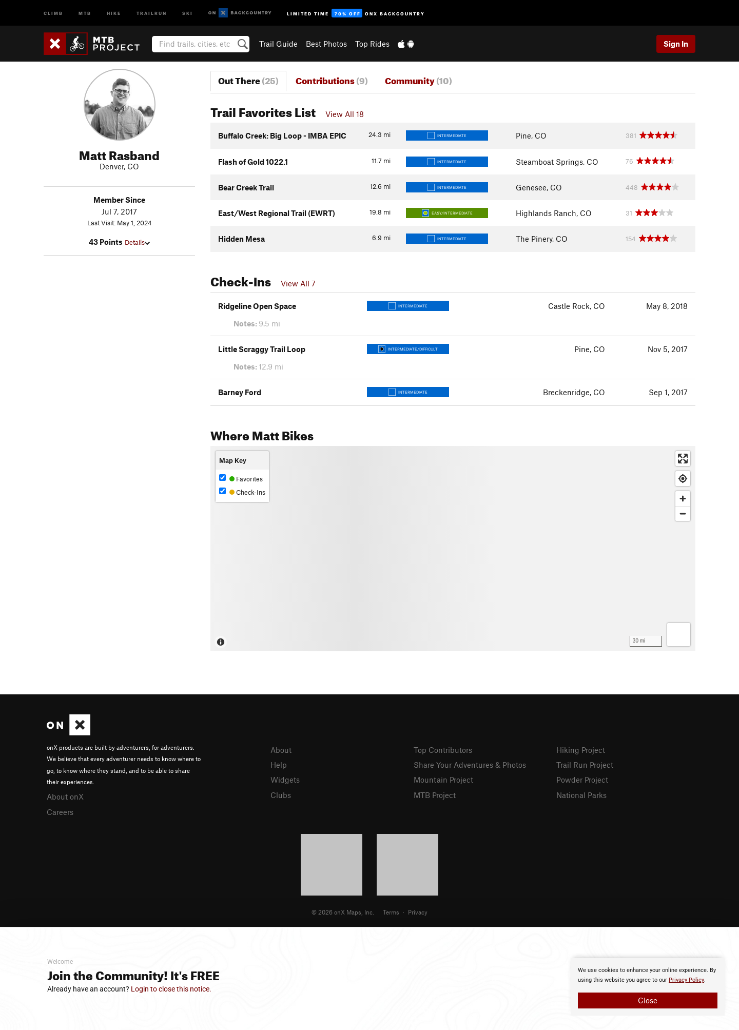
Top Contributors (443, 749)
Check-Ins (242, 492)
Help (278, 764)
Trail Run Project (584, 764)
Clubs (280, 795)
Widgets (285, 779)
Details (137, 242)
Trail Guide (278, 43)
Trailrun (152, 12)
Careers (60, 812)
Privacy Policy (686, 980)
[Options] (678, 634)
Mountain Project (443, 779)
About (280, 749)
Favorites (241, 478)
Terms (391, 912)
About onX (65, 796)
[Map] (452, 548)
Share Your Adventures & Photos (470, 764)
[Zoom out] (682, 513)
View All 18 (344, 114)
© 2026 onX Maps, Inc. (343, 912)
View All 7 (298, 283)
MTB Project (435, 795)
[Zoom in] (682, 498)
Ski (187, 12)
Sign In (676, 43)
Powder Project (582, 779)
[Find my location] (682, 478)
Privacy (417, 912)
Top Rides (372, 43)
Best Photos (326, 43)
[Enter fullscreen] (682, 458)
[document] (647, 986)
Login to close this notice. (171, 989)
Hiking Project (580, 749)
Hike (114, 12)
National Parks (581, 795)
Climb (53, 12)
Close (647, 1000)
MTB (85, 12)
